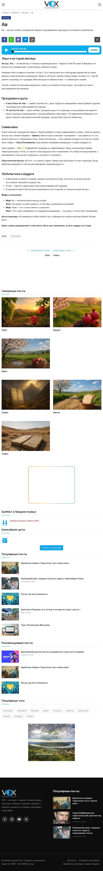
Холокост (57, 711)
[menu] (3, 5)
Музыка (30, 716)
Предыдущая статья (38, 251)
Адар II (56, 330)
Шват (4, 371)
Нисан (56, 412)
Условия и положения (89, 860)
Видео (46, 711)
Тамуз (56, 255)
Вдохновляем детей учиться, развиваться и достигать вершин (52, 652)
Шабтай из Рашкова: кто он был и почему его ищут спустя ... (51, 609)
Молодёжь (22, 711)
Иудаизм (15, 12)
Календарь (15, 236)
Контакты (71, 860)
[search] (99, 5)
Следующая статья (64, 251)
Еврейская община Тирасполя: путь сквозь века (45, 563)
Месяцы (25, 12)
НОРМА (94, 50)
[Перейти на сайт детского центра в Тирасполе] (51, 485)
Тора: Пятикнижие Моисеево (35, 625)
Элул (47, 255)
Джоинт (6, 716)
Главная (5, 12)
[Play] (6, 50)
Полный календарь (51, 548)
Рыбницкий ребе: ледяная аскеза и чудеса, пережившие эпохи (52, 578)
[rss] (26, 819)
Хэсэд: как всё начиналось (34, 594)
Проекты (70, 711)
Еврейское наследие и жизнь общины (81, 864)
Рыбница (35, 711)
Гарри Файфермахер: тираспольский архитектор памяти (86, 815)
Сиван (5, 412)
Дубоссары (83, 711)
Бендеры (18, 716)
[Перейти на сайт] (51, 276)
